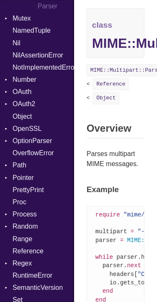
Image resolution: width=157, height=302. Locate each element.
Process (25, 214)
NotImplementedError (43, 67)
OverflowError (33, 152)
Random (25, 226)
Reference (28, 251)
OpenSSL (27, 128)
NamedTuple (32, 30)
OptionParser (32, 140)
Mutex (22, 18)
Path (19, 165)
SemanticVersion (38, 287)
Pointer (23, 177)
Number (24, 79)
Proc (19, 202)
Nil (17, 43)
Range (22, 238)
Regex (22, 263)
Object (22, 116)
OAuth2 (24, 103)
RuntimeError (32, 275)
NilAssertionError (38, 55)
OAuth (22, 91)
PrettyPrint (28, 189)
